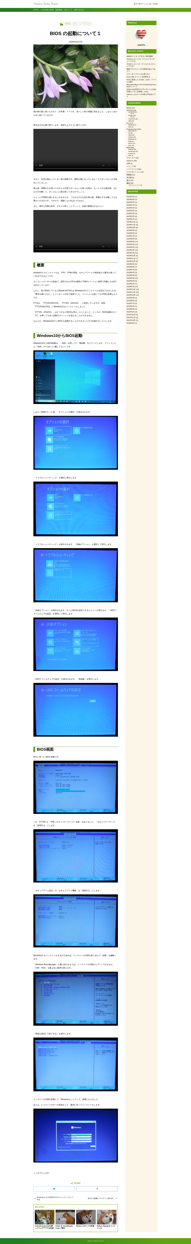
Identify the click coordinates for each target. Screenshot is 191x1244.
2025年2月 (131, 216)
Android (130, 149)
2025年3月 (131, 213)
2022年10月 (131, 295)
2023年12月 (131, 256)
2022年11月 (131, 292)
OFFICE (130, 110)
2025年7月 (131, 205)
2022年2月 (131, 312)
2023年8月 (131, 267)
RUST (130, 143)
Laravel (130, 153)
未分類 (129, 177)
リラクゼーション (133, 172)
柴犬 (128, 180)
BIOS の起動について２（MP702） (101, 1198)
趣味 (128, 183)
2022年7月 (131, 303)
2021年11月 (131, 317)
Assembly (131, 131)
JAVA (130, 135)
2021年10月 (131, 320)
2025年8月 (131, 202)
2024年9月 (131, 230)
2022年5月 (131, 309)
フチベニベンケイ (134, 185)
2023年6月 (131, 272)
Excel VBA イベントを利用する (138, 77)
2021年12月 (131, 315)
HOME (35, 10)
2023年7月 (131, 270)
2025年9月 (131, 199)
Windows (131, 125)
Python (130, 137)
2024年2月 (131, 250)
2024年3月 (131, 247)
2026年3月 (131, 197)
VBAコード (68, 10)
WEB (128, 148)
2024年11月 (131, 225)
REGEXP (131, 139)
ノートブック (85, 23)
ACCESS (131, 112)
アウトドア (131, 158)
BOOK (67, 23)
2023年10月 (131, 261)
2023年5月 (131, 275)
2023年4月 (131, 278)
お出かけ (130, 161)
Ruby (130, 141)
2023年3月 (131, 281)
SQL (129, 145)
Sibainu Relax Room (45, 3)
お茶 (128, 163)
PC (75, 23)
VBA (131, 113)
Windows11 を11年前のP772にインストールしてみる (55, 1198)
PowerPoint (132, 119)
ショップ (130, 166)
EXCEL (130, 115)
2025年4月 (131, 211)
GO (129, 133)
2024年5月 (131, 241)
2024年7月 (131, 236)
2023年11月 (131, 258)
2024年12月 (131, 222)
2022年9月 (131, 298)
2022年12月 (131, 289)
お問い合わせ (79, 10)
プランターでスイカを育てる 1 (138, 74)
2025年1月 (131, 219)
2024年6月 (131, 239)
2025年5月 (131, 208)
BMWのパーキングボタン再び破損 (140, 56)
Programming (132, 129)
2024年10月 (131, 227)
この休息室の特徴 (47, 10)
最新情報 (58, 10)
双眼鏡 (129, 175)
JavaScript (131, 151)
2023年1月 (131, 286)
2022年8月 (131, 301)
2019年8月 (131, 323)
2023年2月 (131, 284)
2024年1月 (131, 253)
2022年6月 (131, 306)
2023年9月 (131, 264)
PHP (129, 155)
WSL (129, 127)
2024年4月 (131, 244)
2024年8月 (131, 233)
